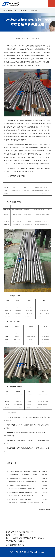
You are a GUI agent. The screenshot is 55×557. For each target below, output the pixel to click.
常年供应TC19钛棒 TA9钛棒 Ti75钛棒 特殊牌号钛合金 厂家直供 (24, 471)
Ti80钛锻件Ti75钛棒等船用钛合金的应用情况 (20, 485)
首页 (16, 10)
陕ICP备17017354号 (15, 541)
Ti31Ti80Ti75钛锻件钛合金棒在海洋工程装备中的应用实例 (23, 475)
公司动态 (34, 10)
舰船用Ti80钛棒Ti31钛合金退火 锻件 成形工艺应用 (21, 495)
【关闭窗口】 (49, 509)
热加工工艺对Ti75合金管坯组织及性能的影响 (20, 499)
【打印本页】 (42, 509)
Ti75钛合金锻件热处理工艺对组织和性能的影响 (20, 478)
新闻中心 (24, 10)
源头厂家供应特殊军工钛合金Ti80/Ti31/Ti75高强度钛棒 (22, 488)
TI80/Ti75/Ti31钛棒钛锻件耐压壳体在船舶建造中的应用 (22, 481)
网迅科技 (19, 545)
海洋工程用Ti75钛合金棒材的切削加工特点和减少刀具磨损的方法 (24, 502)
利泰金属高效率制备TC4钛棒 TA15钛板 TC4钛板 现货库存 (23, 492)
